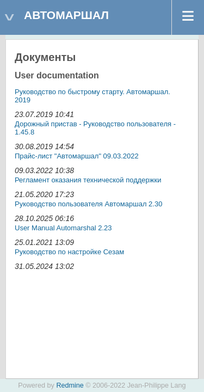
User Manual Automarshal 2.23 (63, 228)
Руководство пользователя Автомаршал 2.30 (88, 204)
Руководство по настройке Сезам (69, 252)
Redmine (69, 385)
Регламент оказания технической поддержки (88, 180)
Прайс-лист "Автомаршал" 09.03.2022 (77, 156)
